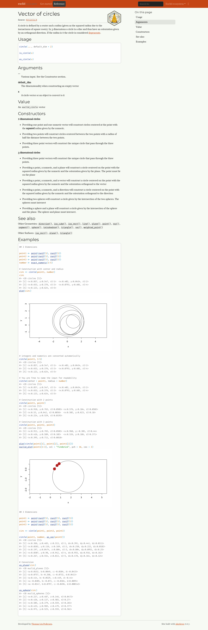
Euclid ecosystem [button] (175, 3)
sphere (35, 227)
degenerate (94, 32)
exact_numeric (39, 262)
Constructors (143, 31)
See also (140, 36)
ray (115, 223)
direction (44, 223)
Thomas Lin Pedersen (41, 624)
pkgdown (180, 624)
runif (41, 253)
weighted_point (92, 227)
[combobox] (150, 4)
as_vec (50, 537)
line (84, 223)
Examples (141, 41)
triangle (66, 227)
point (105, 223)
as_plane (24, 565)
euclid (21, 4)
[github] (188, 4)
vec (77, 227)
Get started (46, 3)
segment (23, 227)
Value (139, 27)
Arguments (142, 22)
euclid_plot (25, 447)
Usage (139, 17)
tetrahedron (50, 227)
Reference (59, 3)
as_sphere (24, 590)
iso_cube (59, 223)
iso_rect (73, 223)
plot (21, 290)
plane (95, 223)
